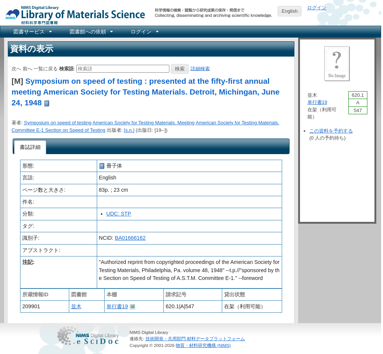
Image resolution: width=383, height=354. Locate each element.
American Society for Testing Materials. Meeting (144, 122)
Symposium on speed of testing (57, 122)
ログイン (316, 7)
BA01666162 (130, 238)
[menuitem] (32, 31)
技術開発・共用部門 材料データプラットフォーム (195, 338)
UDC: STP (118, 214)
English (290, 11)
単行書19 (117, 306)
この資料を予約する (331, 131)
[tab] (30, 147)
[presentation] (30, 147)
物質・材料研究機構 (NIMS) (203, 345)
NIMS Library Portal (73, 15)
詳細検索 (200, 68)
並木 (76, 306)
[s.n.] (129, 130)
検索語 (66, 68)
